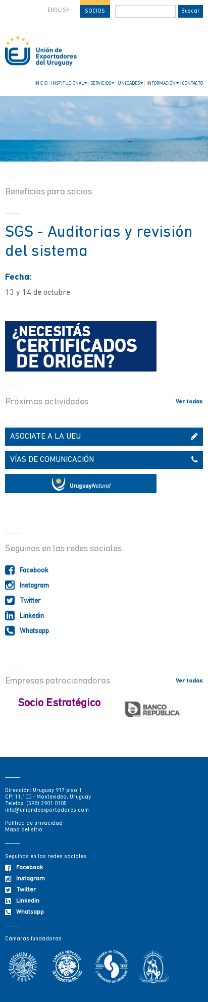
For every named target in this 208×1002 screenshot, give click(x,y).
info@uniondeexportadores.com (47, 810)
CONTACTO (192, 83)
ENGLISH (58, 10)
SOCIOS (95, 11)
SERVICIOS (102, 83)
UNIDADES (130, 83)
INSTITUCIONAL (69, 83)
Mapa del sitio (23, 830)
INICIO (40, 83)
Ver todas (189, 402)
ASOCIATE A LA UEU (104, 437)
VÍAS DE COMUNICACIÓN (104, 460)
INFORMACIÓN (162, 83)
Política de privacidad (34, 823)
